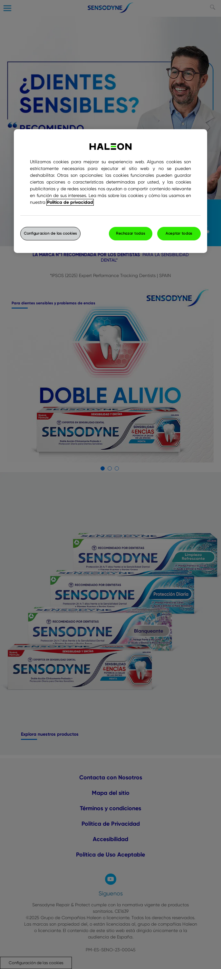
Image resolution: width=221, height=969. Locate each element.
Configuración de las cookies (50, 233)
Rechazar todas (130, 233)
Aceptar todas (179, 233)
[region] (110, 191)
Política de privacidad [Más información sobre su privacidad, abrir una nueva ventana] (70, 202)
